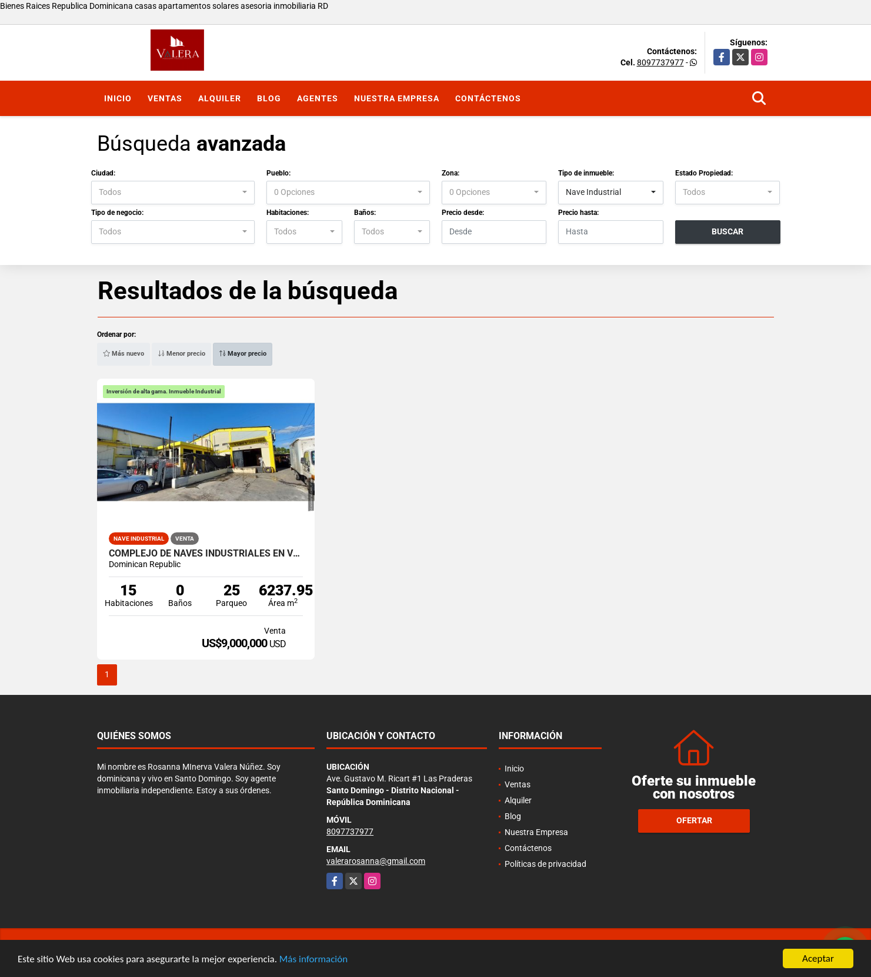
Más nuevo (123, 353)
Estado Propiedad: (704, 173)
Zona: (450, 173)
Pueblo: (278, 173)
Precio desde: (463, 212)
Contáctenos (488, 98)
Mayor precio (242, 353)
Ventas (165, 98)
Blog (269, 98)
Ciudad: (103, 173)
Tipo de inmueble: (586, 173)
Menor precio (181, 353)
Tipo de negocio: (117, 212)
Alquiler (219, 98)
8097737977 (660, 62)
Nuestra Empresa (396, 98)
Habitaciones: (287, 212)
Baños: (365, 212)
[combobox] (173, 192)
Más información (313, 959)
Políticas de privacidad (545, 864)
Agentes (317, 98)
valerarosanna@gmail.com (375, 861)
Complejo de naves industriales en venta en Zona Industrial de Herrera (206, 553)
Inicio (118, 98)
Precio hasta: (578, 212)
